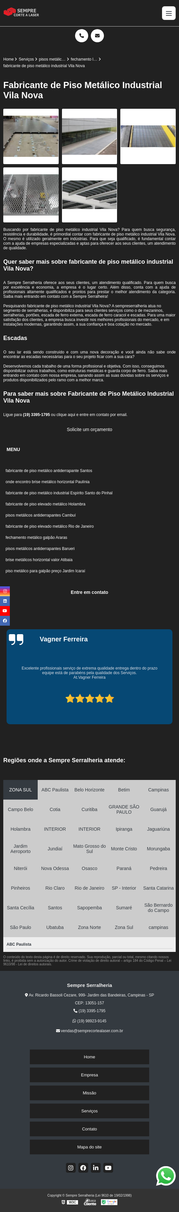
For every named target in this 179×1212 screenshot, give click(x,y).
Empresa (89, 1074)
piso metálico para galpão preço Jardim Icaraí (45, 571)
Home (89, 1056)
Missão (89, 1092)
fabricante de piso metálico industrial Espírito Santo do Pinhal (59, 493)
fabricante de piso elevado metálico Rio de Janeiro (50, 526)
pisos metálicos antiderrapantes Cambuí (41, 515)
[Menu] (169, 13)
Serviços (89, 1110)
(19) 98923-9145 (89, 1021)
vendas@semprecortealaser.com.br (89, 1031)
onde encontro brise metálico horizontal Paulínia (48, 482)
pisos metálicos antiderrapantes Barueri (41, 548)
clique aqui (65, 414)
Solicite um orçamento (89, 429)
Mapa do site (89, 1147)
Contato (89, 1129)
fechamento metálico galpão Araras (37, 537)
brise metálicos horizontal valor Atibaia (39, 560)
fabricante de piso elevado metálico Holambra (45, 504)
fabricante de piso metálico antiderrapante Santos (49, 470)
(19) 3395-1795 (37, 414)
